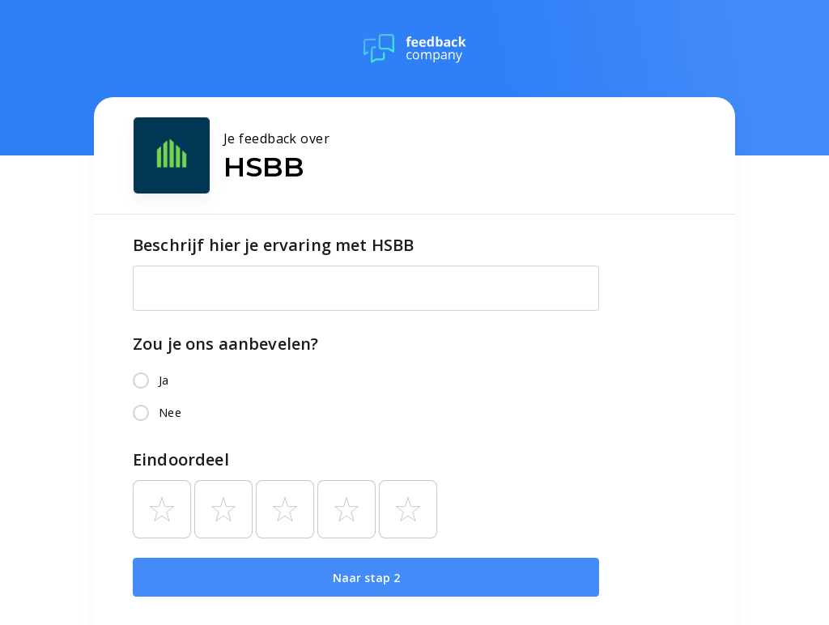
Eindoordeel (181, 459)
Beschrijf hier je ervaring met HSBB (273, 245)
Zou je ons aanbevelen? (225, 344)
